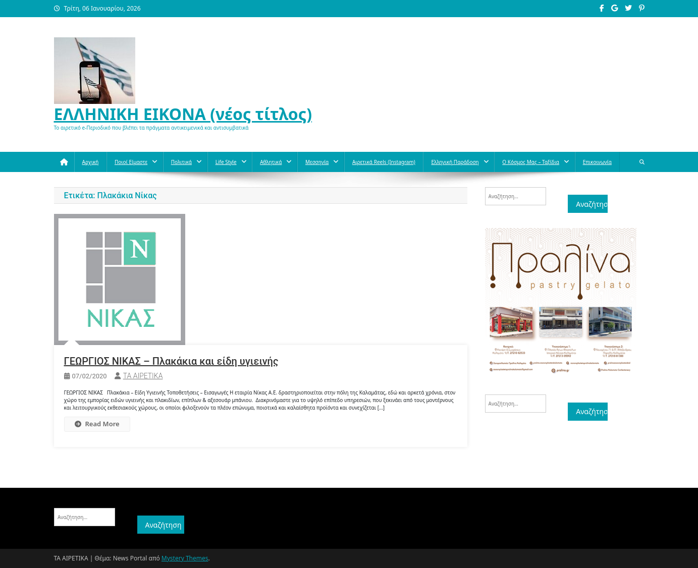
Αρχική (90, 161)
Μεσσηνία (317, 161)
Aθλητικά (271, 161)
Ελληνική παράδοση (454, 161)
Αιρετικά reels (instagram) (383, 161)
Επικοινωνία (597, 161)
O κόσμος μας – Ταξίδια (530, 161)
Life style (226, 161)
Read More (97, 423)
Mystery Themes (185, 558)
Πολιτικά (181, 161)
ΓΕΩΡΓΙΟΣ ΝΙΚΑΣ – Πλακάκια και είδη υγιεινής (171, 361)
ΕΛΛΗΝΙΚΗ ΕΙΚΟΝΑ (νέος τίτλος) (183, 114)
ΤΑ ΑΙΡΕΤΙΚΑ (143, 376)
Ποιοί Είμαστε (131, 161)
